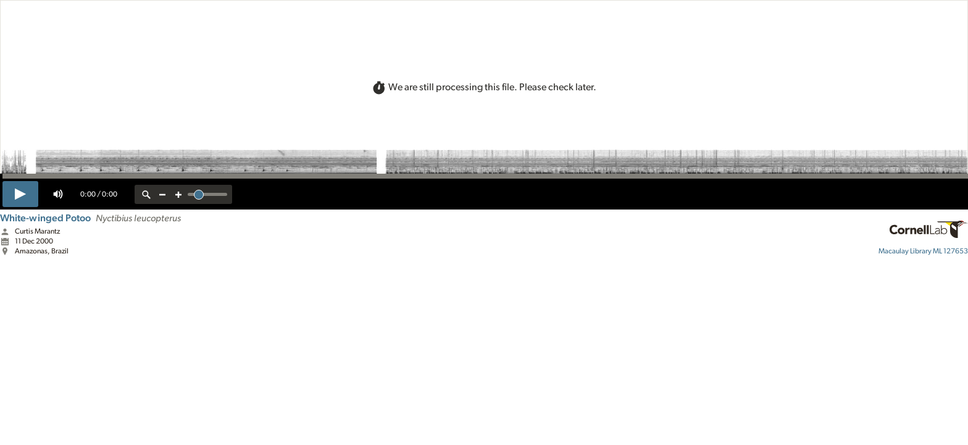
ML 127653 (923, 251)
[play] (20, 194)
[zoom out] (162, 194)
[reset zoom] (146, 194)
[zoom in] (178, 194)
